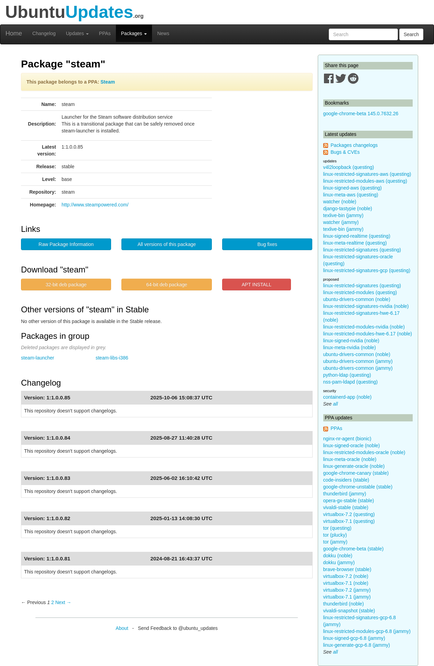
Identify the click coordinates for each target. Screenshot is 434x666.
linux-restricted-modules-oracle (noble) (364, 452)
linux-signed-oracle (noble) (351, 445)
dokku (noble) (337, 555)
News (163, 33)
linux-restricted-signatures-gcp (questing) (367, 270)
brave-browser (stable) (347, 569)
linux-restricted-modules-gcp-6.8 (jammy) (367, 631)
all (335, 404)
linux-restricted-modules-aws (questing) (365, 181)
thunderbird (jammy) (344, 493)
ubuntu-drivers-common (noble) (356, 299)
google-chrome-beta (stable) (353, 548)
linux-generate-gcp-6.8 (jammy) (356, 645)
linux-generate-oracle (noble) (354, 466)
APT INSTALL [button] (257, 284)
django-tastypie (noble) (347, 208)
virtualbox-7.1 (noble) (346, 583)
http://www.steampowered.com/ (95, 204)
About (122, 628)
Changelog (44, 33)
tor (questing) (337, 528)
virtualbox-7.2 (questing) (349, 514)
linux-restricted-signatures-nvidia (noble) (366, 306)
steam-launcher (37, 358)
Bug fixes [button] (267, 244)
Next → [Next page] (63, 602)
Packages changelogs (354, 145)
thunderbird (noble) (343, 603)
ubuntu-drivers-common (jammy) (358, 361)
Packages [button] (134, 33)
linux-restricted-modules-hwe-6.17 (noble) (367, 333)
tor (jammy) (335, 542)
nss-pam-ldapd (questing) (350, 382)
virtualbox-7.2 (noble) (346, 576)
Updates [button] (77, 33)
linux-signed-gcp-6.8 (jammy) (354, 638)
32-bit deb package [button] (66, 284)
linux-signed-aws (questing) (352, 188)
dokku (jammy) (339, 562)
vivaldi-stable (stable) (346, 507)
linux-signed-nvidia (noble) (351, 340)
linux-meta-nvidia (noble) (349, 347)
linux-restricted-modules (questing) (360, 292)
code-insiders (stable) (346, 480)
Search (411, 34)
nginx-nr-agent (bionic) (347, 438)
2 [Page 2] (52, 602)
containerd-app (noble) (347, 397)
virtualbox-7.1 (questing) (349, 521)
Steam (107, 82)
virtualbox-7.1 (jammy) (347, 597)
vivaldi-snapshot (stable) (349, 610)
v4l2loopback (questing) (348, 167)
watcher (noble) (340, 201)
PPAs (105, 33)
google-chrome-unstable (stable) (358, 487)
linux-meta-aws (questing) (350, 194)
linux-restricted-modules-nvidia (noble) (364, 327)
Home (14, 33)
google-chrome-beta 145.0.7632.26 (361, 113)
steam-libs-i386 (112, 358)
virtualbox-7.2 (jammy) (347, 590)
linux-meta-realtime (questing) (355, 243)
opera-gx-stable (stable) (348, 500)
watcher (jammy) (341, 222)
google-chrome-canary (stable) (356, 473)
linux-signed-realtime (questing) (356, 236)
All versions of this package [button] (167, 244)
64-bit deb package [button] (166, 284)
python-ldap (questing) (347, 375)
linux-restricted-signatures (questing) (362, 250)
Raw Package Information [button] (66, 244)
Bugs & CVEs (345, 152)
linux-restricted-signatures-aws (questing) (367, 174)
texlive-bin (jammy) (343, 215)
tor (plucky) (335, 535)
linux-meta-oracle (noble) (350, 459)
